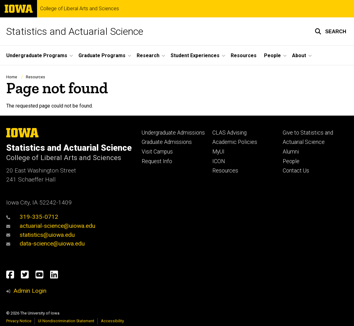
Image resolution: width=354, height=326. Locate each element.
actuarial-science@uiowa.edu (50, 225)
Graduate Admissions (167, 142)
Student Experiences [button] (195, 55)
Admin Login (29, 290)
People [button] (272, 55)
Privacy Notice (18, 321)
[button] (330, 31)
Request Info (157, 161)
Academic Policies (234, 142)
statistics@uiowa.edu (40, 234)
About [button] (299, 55)
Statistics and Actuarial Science (74, 31)
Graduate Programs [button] (101, 55)
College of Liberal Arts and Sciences (79, 8)
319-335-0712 (32, 216)
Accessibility (112, 321)
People (291, 161)
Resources (244, 55)
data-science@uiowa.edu (45, 243)
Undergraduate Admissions (173, 133)
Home (11, 77)
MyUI (218, 152)
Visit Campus (157, 152)
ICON (218, 161)
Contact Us (296, 171)
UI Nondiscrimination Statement (66, 321)
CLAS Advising (229, 133)
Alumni (291, 152)
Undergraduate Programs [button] (36, 55)
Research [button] (148, 55)
